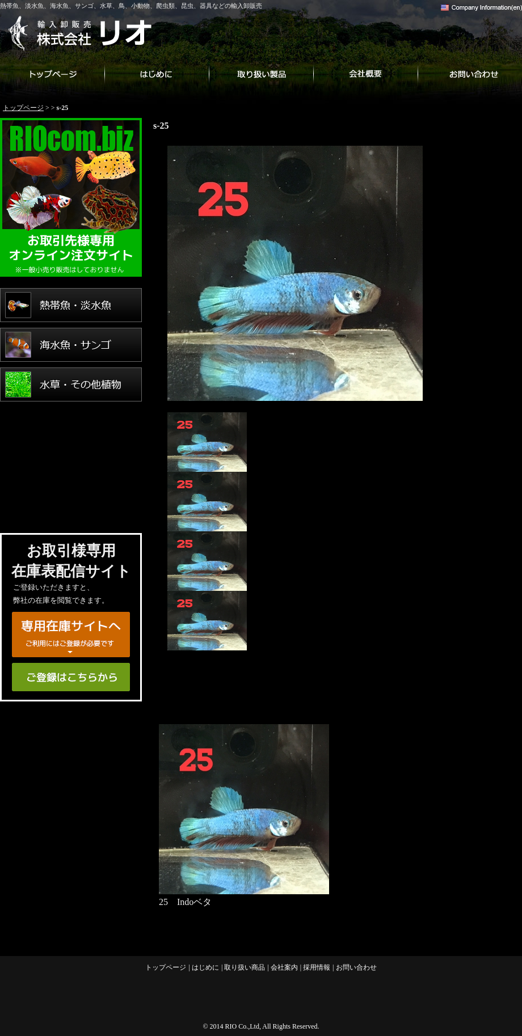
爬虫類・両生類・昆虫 (71, 464)
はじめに (156, 74)
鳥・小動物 (71, 424)
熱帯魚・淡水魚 (71, 305)
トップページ (52, 74)
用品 (71, 504)
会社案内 (365, 74)
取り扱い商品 (261, 74)
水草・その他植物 (71, 384)
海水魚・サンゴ (71, 345)
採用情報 (316, 967)
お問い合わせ (470, 74)
